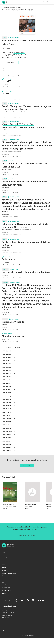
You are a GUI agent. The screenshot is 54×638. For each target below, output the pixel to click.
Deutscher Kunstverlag (28, 635)
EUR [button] (4, 552)
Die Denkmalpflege (15, 7)
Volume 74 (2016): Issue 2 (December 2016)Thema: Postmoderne (17, 9)
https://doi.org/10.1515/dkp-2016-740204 (16, 55)
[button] (3, 68)
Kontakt (3, 620)
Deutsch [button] (5, 558)
